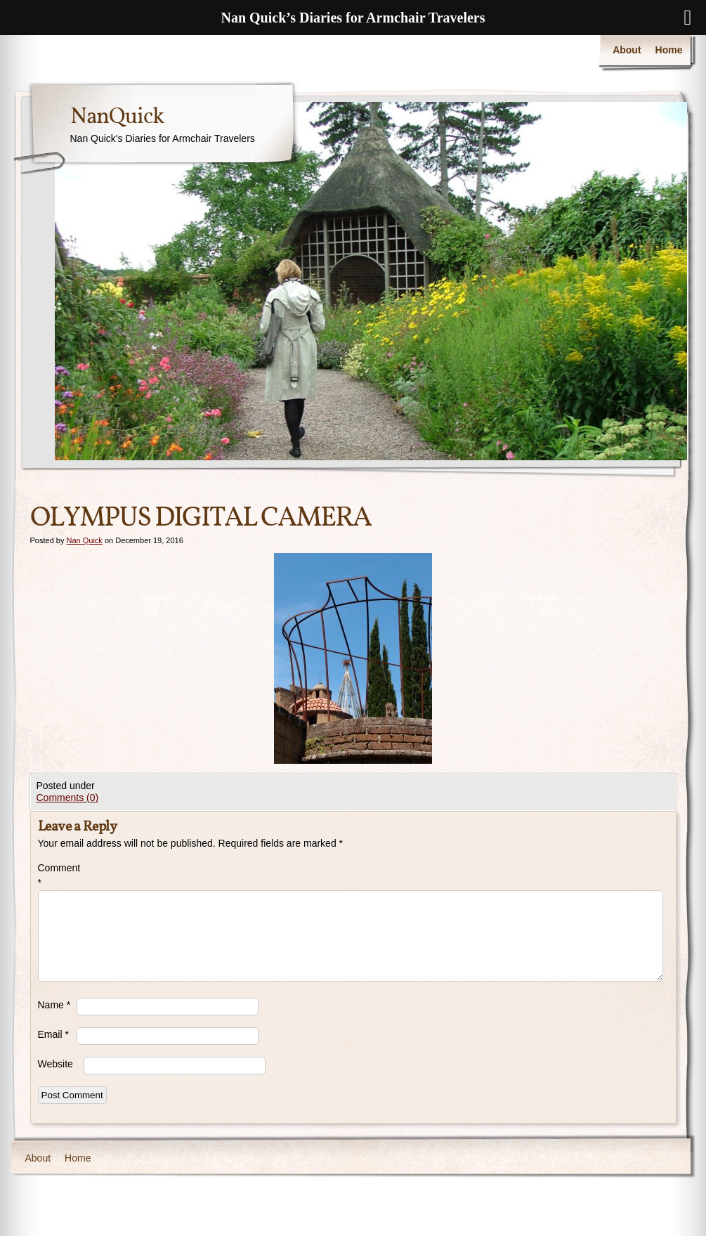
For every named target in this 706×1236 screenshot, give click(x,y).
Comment (57, 875)
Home (669, 50)
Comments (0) (68, 797)
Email (53, 1034)
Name (54, 1004)
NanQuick (117, 117)
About (627, 50)
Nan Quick (84, 540)
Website (55, 1063)
